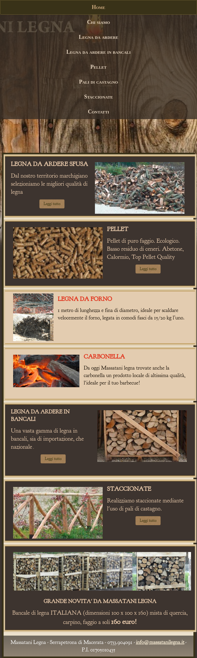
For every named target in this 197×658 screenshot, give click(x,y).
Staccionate (98, 97)
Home (98, 7)
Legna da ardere (98, 37)
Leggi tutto (52, 204)
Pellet (98, 67)
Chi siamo (98, 22)
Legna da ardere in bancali (98, 52)
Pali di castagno (98, 82)
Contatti (98, 112)
